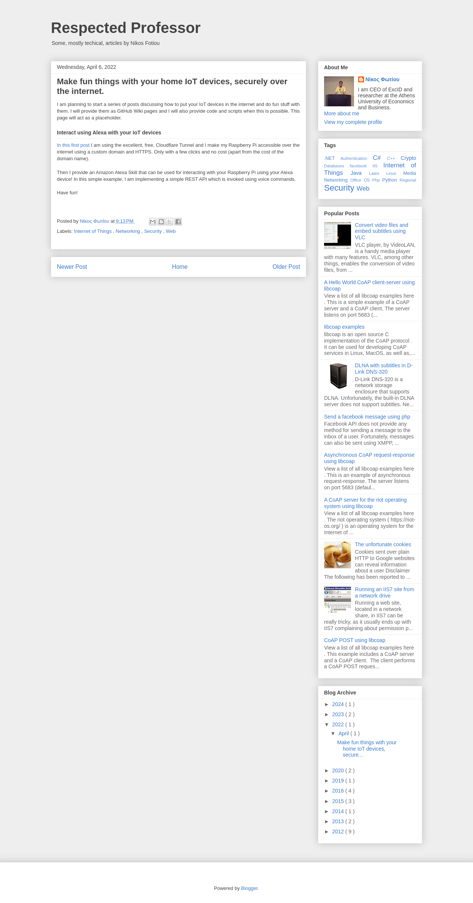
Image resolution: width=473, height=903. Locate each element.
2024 (338, 704)
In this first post (73, 145)
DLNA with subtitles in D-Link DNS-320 (384, 368)
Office (357, 180)
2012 (338, 831)
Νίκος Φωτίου (383, 79)
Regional (408, 180)
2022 (338, 724)
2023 (338, 714)
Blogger (249, 888)
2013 (338, 821)
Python (390, 180)
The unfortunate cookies (383, 544)
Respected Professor (126, 27)
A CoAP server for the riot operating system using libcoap (365, 503)
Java (360, 173)
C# (380, 157)
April (344, 733)
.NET (332, 158)
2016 (338, 791)
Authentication (357, 158)
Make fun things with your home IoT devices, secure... (367, 748)
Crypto (408, 158)
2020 (338, 770)
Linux (394, 173)
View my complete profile (353, 122)
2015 (338, 801)
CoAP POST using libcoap (354, 640)
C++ (393, 158)
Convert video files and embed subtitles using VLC (381, 231)
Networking (128, 231)
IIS (377, 166)
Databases (337, 166)
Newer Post (72, 267)
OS (368, 180)
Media (409, 173)
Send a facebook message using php (367, 417)
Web (171, 231)
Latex (377, 173)
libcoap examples (344, 327)
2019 (338, 781)
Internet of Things (93, 231)
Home (180, 267)
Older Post (286, 267)
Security (153, 231)
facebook (361, 166)
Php (377, 180)
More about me (341, 113)
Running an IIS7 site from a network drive (384, 592)
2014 (338, 811)
